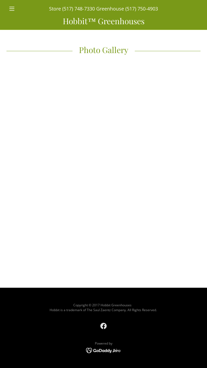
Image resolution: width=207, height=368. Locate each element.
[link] (103, 23)
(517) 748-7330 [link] (78, 8)
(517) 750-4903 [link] (141, 8)
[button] (21, 8)
